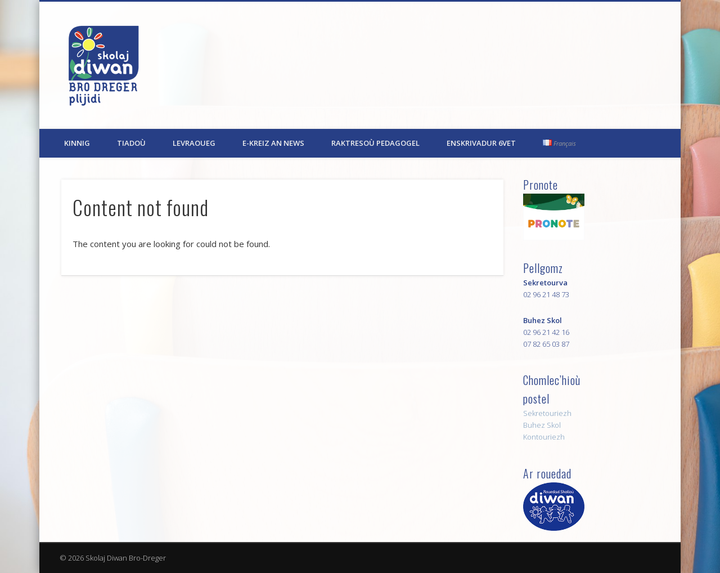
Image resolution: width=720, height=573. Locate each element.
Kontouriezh (544, 437)
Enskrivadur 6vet (481, 143)
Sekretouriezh (547, 413)
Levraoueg (194, 143)
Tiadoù (131, 143)
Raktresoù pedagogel (375, 143)
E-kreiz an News (273, 143)
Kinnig (77, 143)
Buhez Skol (542, 425)
